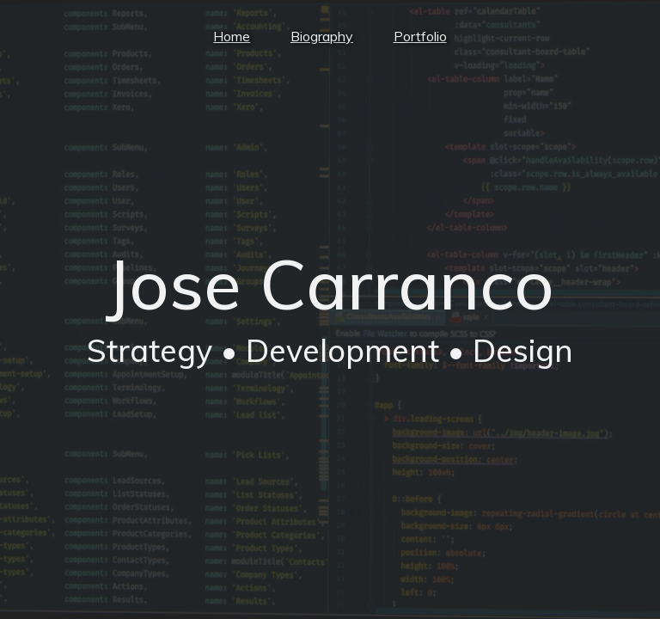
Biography (321, 36)
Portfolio (422, 36)
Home (229, 36)
